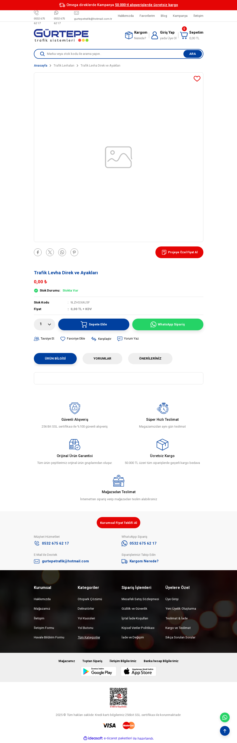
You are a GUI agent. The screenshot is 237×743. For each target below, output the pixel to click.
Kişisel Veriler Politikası (138, 628)
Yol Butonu (85, 628)
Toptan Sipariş (89, 662)
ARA (192, 54)
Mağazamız (42, 609)
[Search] (118, 54)
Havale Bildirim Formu (49, 638)
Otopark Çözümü (90, 600)
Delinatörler (86, 609)
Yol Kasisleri (86, 619)
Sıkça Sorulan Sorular (180, 638)
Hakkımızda (42, 600)
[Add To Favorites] (197, 78)
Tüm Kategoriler (89, 638)
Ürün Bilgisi (55, 358)
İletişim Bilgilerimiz (123, 662)
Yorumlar (102, 358)
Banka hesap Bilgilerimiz (165, 662)
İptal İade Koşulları (135, 619)
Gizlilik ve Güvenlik (134, 609)
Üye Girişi (172, 600)
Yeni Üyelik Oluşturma (180, 609)
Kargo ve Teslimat (178, 628)
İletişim (39, 619)
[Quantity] (44, 324)
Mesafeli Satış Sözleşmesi (140, 600)
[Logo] (61, 35)
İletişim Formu (44, 628)
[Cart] (191, 35)
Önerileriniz (150, 358)
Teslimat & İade (176, 619)
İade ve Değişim (133, 638)
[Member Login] (164, 35)
